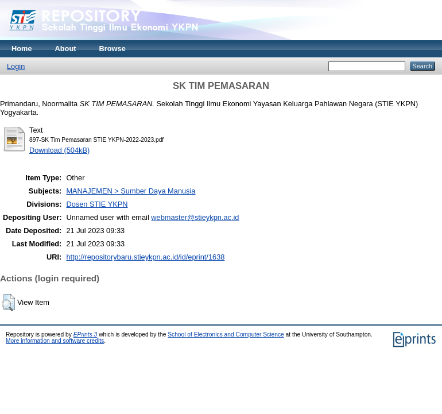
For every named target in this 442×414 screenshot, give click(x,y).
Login (16, 66)
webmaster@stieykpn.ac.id (195, 217)
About (65, 48)
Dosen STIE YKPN (96, 204)
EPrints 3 (85, 334)
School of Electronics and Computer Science (226, 334)
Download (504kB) (59, 150)
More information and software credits (55, 341)
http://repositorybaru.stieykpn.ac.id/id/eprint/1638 (145, 257)
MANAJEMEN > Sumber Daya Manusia (130, 191)
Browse (112, 48)
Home (21, 48)
